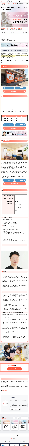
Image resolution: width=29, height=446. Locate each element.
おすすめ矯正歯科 (9, 3)
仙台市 (16, 3)
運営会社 (24, 441)
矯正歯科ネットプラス (4, 3)
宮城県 (13, 3)
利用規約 (10, 441)
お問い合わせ (21, 441)
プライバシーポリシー (6, 441)
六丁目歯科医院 (4, 390)
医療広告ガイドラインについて (15, 441)
